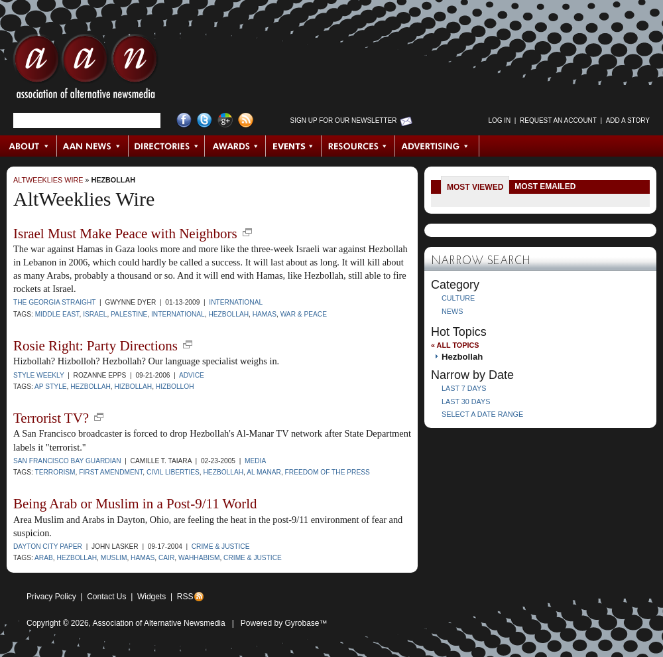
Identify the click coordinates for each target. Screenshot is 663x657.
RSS (185, 596)
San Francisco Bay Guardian (67, 461)
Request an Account (558, 120)
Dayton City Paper (47, 546)
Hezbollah (113, 180)
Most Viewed (475, 187)
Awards (235, 146)
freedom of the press (327, 472)
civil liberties (173, 472)
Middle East (57, 314)
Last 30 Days (466, 401)
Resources (358, 146)
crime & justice (252, 557)
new (247, 232)
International (236, 302)
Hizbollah (133, 386)
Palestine (129, 314)
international (178, 314)
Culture (458, 298)
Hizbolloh (175, 386)
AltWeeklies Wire (48, 180)
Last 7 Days (464, 388)
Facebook (184, 120)
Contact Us (106, 596)
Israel (95, 314)
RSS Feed (245, 120)
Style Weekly (38, 375)
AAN (85, 69)
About (29, 146)
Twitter (204, 120)
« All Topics (455, 345)
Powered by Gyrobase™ (284, 623)
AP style (50, 386)
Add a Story (628, 120)
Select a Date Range (482, 414)
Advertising (437, 146)
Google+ (225, 120)
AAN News (93, 146)
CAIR (166, 557)
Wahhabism (198, 557)
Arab (43, 557)
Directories (167, 146)
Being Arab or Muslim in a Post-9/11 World (135, 504)
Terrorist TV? (51, 418)
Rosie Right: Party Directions (95, 346)
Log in (499, 120)
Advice (191, 375)
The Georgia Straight (54, 302)
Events (294, 146)
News (452, 311)
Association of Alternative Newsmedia (159, 623)
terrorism (54, 472)
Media (255, 461)
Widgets (151, 596)
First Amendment (111, 472)
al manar (264, 472)
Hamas (264, 314)
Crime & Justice (221, 546)
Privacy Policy (51, 596)
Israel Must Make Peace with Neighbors (125, 234)
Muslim (114, 557)
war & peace (303, 314)
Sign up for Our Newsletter (343, 120)
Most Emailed (544, 186)
